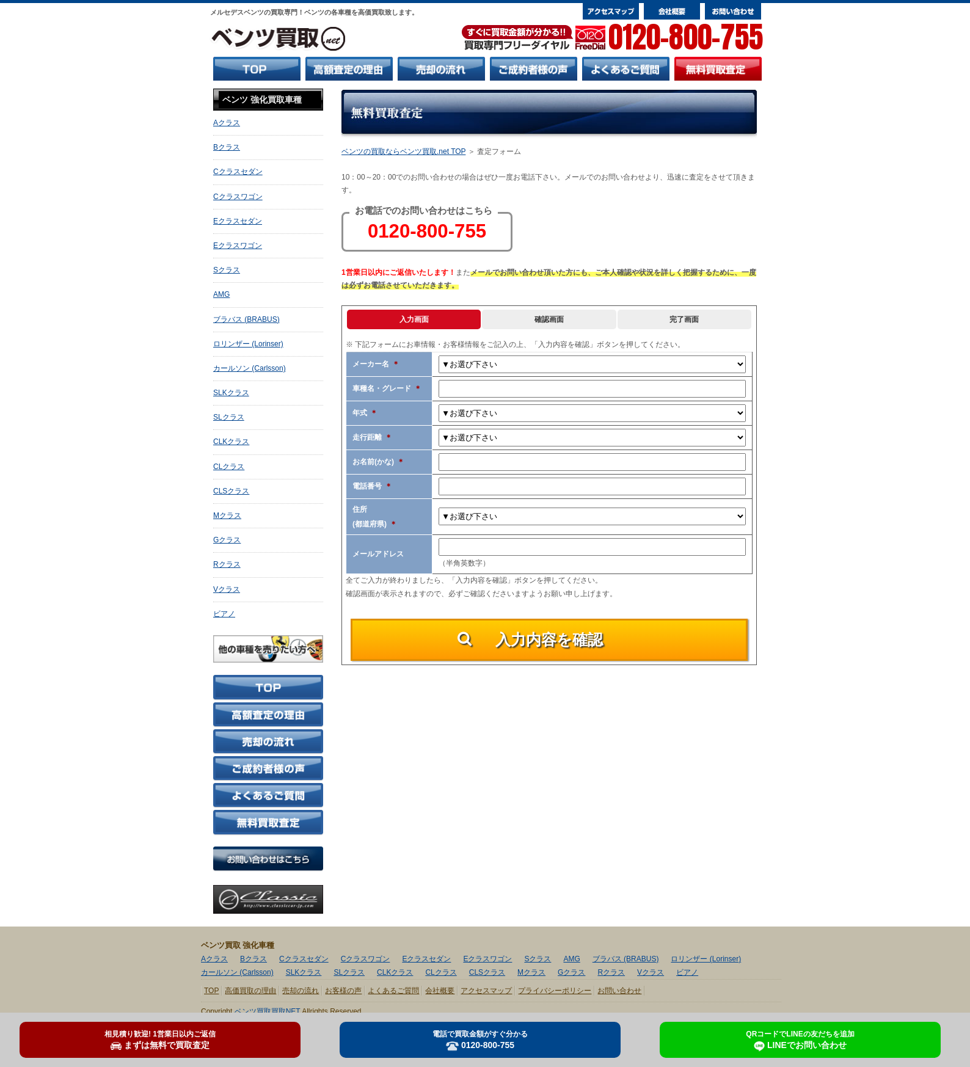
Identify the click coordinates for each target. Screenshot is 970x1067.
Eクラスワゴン (237, 245)
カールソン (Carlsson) (249, 368)
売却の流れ (300, 990)
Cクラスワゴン (238, 196)
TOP (211, 990)
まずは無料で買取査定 (160, 1040)
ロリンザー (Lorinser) (248, 344)
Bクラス (226, 147)
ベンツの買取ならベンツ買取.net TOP (403, 151)
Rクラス (227, 564)
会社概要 (439, 990)
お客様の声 (343, 990)
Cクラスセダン (238, 171)
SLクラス (228, 417)
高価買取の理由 (250, 990)
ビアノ (224, 614)
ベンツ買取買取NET (268, 1011)
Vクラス (226, 589)
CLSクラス (231, 491)
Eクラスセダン (237, 221)
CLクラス (228, 466)
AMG (221, 294)
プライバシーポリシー (554, 990)
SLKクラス (231, 392)
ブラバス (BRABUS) (246, 319)
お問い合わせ (619, 990)
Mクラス (227, 515)
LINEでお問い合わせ (800, 1041)
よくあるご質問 (393, 990)
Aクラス (226, 122)
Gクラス (227, 540)
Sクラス (226, 270)
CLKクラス (231, 441)
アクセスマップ (486, 990)
